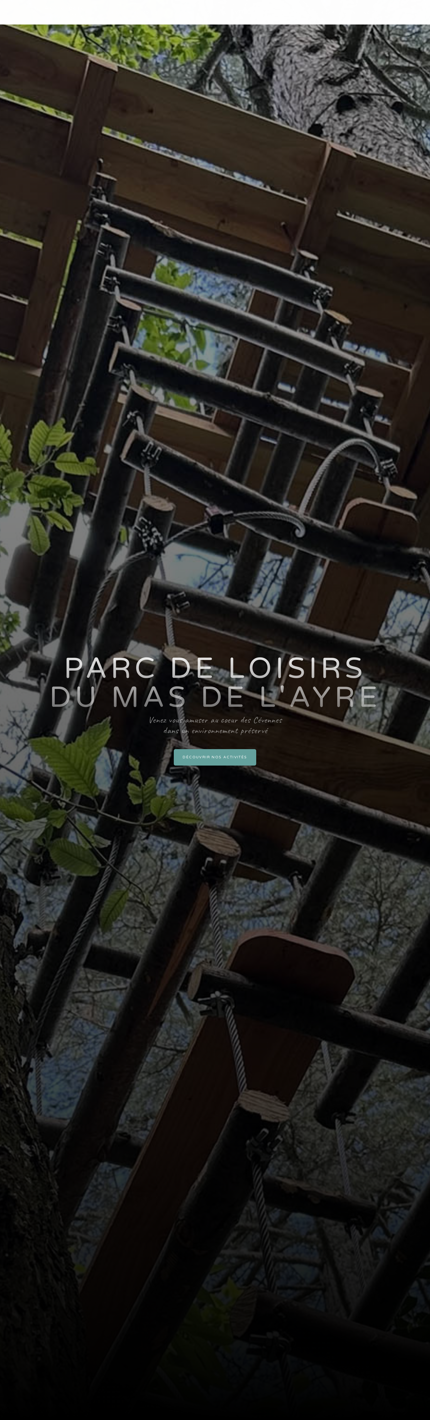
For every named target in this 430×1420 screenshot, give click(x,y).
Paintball (181, 12)
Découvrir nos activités (215, 757)
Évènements (290, 12)
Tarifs (349, 12)
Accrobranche (148, 12)
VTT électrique (251, 12)
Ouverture (323, 12)
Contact (372, 12)
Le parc (116, 12)
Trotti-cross (213, 12)
